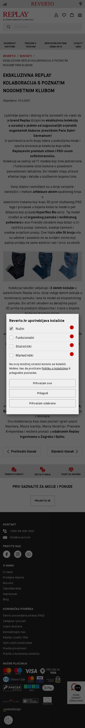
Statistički (24, 346)
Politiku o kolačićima (55, 368)
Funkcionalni (25, 338)
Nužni (20, 329)
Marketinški (24, 355)
